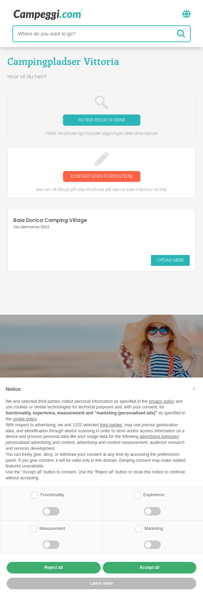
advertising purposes (159, 436)
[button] (193, 388)
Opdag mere (170, 260)
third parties (111, 424)
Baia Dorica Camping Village (50, 220)
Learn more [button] (101, 583)
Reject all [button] (53, 567)
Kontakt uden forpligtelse (102, 176)
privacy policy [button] (161, 401)
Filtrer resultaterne (101, 120)
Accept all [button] (149, 567)
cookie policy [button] (25, 418)
